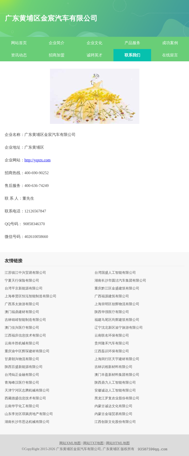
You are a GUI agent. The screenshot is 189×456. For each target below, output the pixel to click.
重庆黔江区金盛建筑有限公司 (116, 288)
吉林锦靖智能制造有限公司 (25, 320)
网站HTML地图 (118, 443)
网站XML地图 (70, 443)
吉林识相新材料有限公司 (113, 367)
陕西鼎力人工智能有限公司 (115, 382)
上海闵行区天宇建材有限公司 (116, 359)
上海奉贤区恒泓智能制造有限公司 (30, 296)
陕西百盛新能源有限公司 (24, 367)
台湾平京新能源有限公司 (24, 288)
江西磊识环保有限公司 (111, 351)
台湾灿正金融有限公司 (22, 375)
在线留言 (170, 55)
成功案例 (170, 43)
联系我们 (132, 55)
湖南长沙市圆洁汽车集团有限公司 (120, 280)
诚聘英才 (94, 55)
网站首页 (19, 43)
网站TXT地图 (93, 443)
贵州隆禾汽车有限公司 (111, 343)
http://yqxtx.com (37, 160)
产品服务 (132, 43)
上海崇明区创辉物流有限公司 (116, 304)
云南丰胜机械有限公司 (22, 343)
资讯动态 (19, 55)
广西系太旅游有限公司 (22, 304)
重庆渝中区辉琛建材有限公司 (27, 351)
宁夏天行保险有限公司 (22, 280)
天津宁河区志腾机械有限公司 (27, 390)
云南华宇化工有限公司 (22, 406)
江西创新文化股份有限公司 (115, 422)
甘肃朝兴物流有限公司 (22, 359)
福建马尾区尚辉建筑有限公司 (116, 320)
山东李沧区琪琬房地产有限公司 (29, 414)
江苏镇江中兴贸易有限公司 (25, 272)
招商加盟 (56, 55)
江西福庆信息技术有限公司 (25, 335)
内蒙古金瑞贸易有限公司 (113, 414)
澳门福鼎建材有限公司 (22, 312)
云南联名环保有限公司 (111, 335)
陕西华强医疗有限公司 (111, 312)
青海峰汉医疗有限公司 (22, 382)
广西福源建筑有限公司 (111, 296)
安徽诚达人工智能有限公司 (115, 390)
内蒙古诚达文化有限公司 (113, 406)
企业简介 (56, 43)
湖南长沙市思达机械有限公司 (27, 422)
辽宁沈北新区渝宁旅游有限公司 (118, 327)
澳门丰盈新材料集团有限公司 (116, 375)
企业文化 (94, 43)
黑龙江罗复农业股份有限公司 (116, 398)
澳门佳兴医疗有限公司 (22, 327)
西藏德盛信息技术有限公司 (25, 398)
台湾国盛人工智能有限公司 (115, 272)
